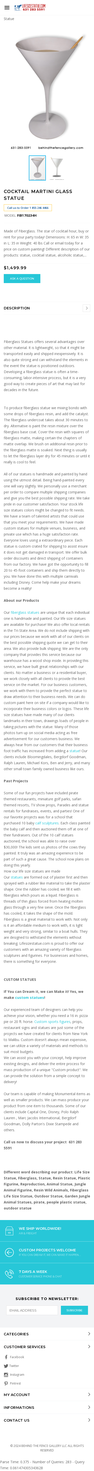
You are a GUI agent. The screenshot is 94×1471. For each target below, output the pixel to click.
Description (17, 308)
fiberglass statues (25, 612)
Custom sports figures (52, 1021)
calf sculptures (47, 823)
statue (74, 750)
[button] (86, 30)
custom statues (29, 997)
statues (17, 877)
